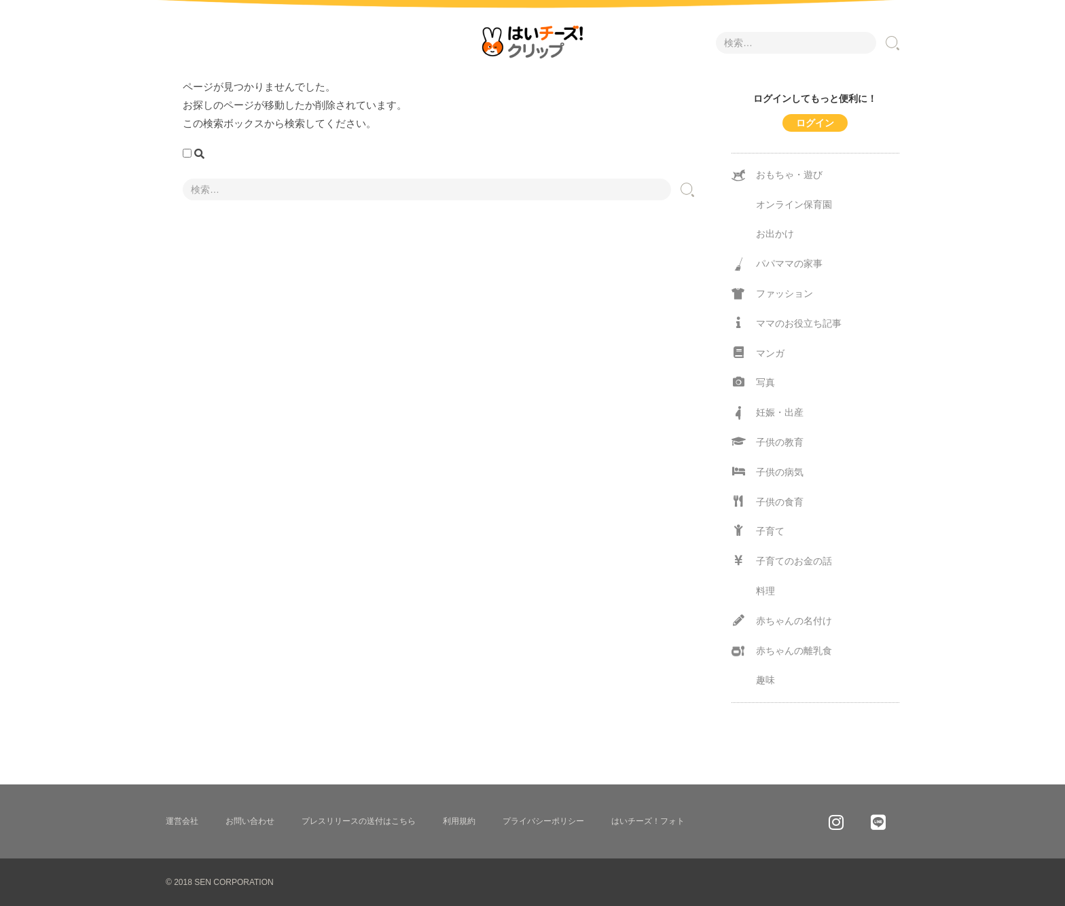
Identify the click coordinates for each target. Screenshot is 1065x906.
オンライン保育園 (794, 204)
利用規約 (459, 821)
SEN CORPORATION (233, 882)
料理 (765, 590)
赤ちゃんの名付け (782, 620)
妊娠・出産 (768, 413)
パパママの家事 (777, 264)
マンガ (758, 353)
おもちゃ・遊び (777, 175)
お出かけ (775, 233)
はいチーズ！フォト (648, 821)
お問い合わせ (249, 821)
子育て (758, 531)
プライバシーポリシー (543, 821)
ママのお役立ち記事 (787, 323)
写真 (753, 382)
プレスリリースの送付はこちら (359, 821)
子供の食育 (768, 501)
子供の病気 (768, 471)
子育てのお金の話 (782, 560)
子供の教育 (768, 442)
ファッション (772, 294)
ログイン (815, 122)
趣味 (765, 679)
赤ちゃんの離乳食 (782, 651)
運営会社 (182, 821)
